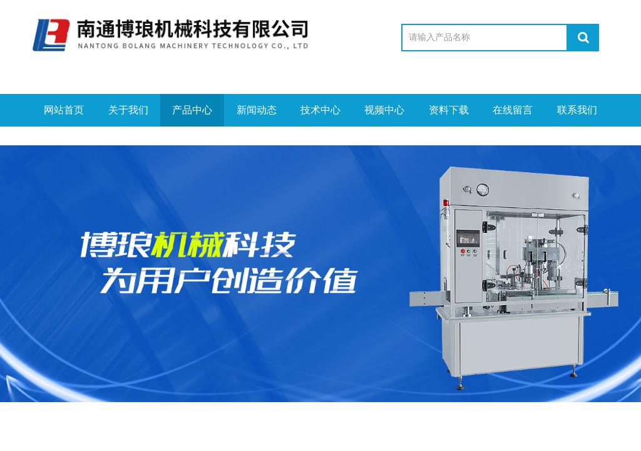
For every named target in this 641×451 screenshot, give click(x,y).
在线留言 (513, 110)
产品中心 (192, 110)
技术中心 (320, 110)
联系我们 (577, 110)
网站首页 (64, 110)
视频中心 (384, 110)
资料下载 (449, 110)
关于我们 (128, 110)
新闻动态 (257, 110)
